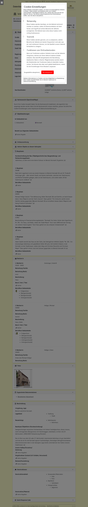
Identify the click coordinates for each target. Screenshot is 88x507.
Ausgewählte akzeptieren (32, 72)
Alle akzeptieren (47, 72)
